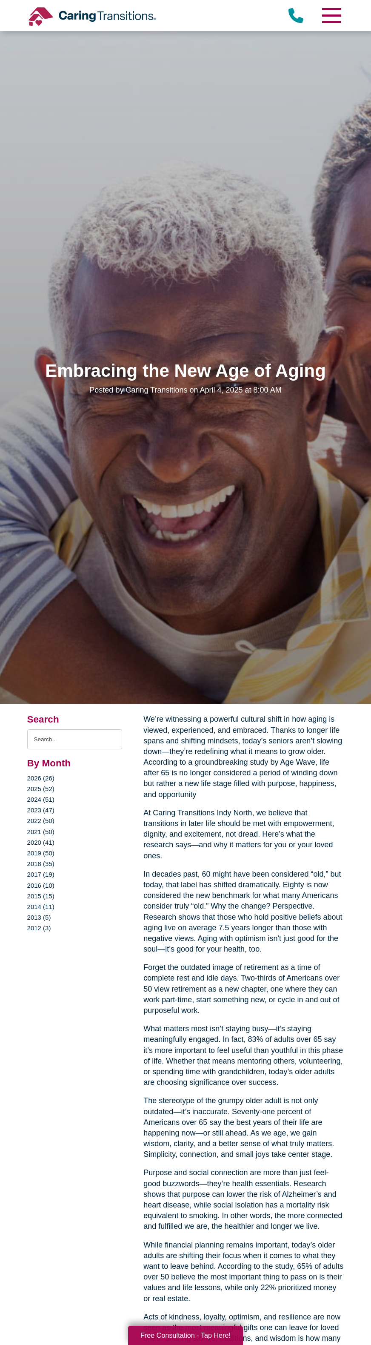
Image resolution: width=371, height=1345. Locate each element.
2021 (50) (40, 831)
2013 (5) (39, 917)
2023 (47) (40, 810)
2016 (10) (40, 885)
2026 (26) (40, 778)
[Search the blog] (75, 739)
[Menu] (331, 15)
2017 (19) (40, 874)
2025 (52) (40, 788)
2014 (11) (40, 906)
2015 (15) (40, 896)
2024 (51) (40, 799)
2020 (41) (40, 842)
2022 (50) (40, 820)
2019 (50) (40, 853)
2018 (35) (40, 863)
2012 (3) (39, 928)
